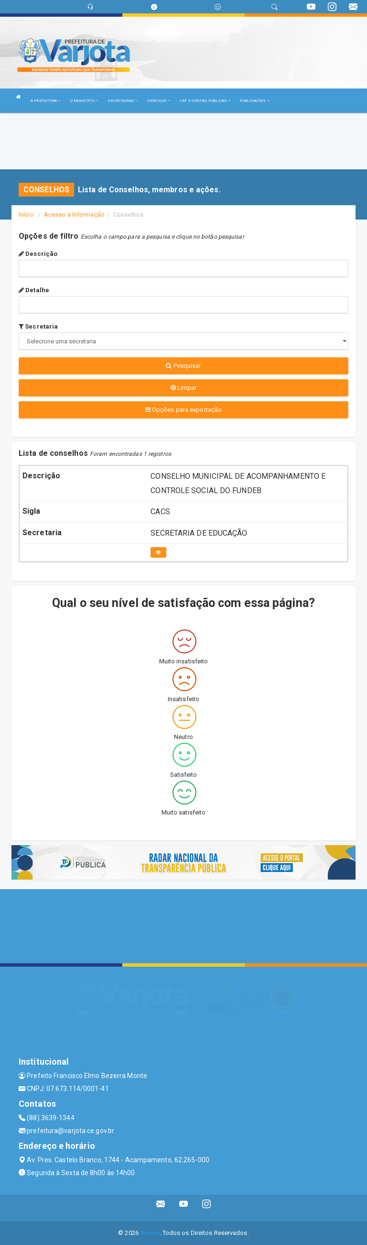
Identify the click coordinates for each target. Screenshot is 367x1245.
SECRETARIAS (123, 101)
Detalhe (34, 290)
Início (26, 214)
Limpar (184, 387)
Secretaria (38, 326)
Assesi (150, 1232)
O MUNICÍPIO (84, 101)
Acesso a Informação (74, 214)
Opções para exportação (183, 409)
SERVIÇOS (158, 101)
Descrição (38, 253)
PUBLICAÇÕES (254, 101)
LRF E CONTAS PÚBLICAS (205, 101)
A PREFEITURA (45, 101)
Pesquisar (183, 365)
